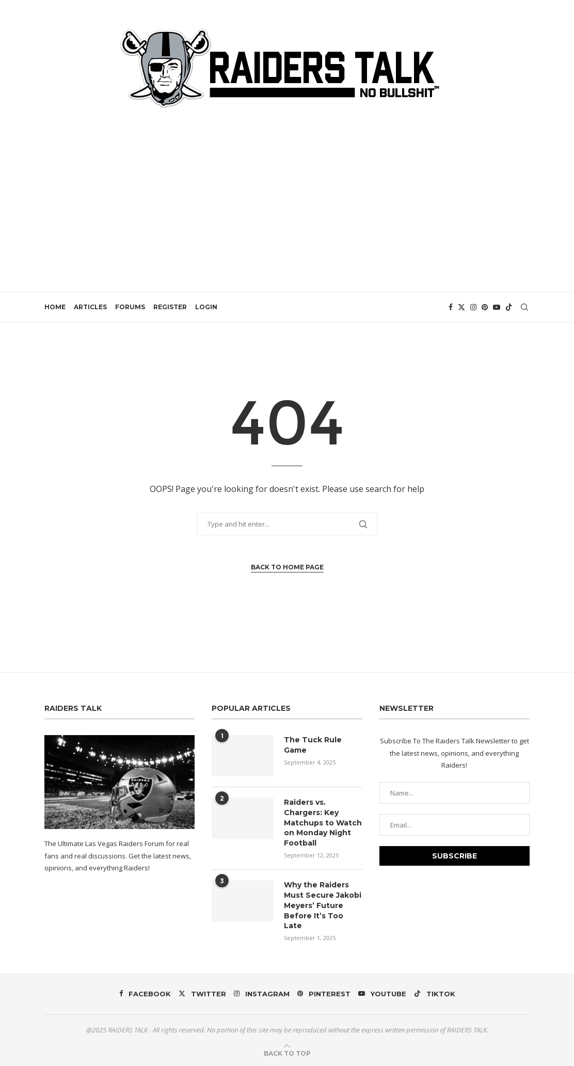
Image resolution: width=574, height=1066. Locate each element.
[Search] (524, 307)
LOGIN (206, 307)
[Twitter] (461, 307)
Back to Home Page (287, 567)
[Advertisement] (287, 193)
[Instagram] (473, 307)
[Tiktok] (509, 307)
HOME (55, 307)
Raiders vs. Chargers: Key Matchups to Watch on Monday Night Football (323, 822)
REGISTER (170, 307)
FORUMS (130, 307)
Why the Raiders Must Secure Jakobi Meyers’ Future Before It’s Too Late (322, 905)
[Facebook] (451, 307)
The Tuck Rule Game (313, 745)
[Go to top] (287, 1052)
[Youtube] (496, 307)
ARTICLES (90, 307)
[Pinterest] (485, 307)
